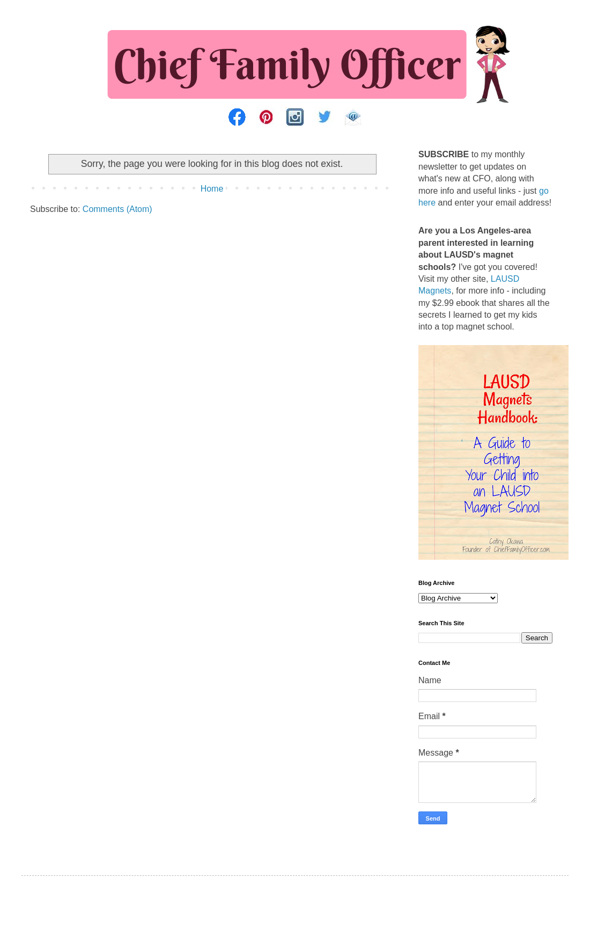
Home (212, 188)
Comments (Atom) (117, 209)
